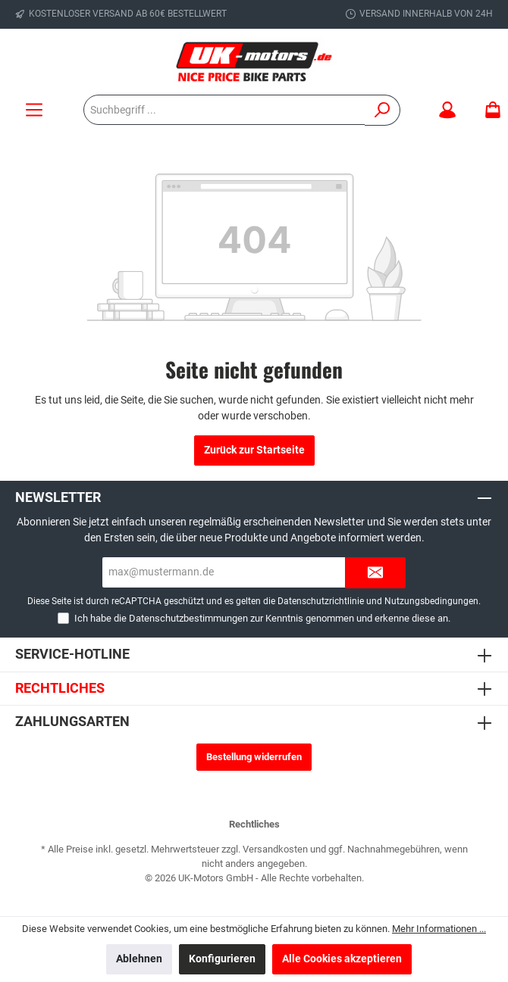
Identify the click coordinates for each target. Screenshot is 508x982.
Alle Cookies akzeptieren (342, 958)
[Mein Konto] (447, 110)
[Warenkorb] (488, 110)
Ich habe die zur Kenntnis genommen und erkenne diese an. (262, 618)
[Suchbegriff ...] (224, 110)
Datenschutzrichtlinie (321, 601)
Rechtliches (60, 688)
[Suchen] (382, 110)
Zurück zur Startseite (254, 450)
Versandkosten (275, 849)
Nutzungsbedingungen (431, 601)
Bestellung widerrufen (254, 756)
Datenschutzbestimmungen (188, 618)
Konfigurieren (222, 958)
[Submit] (375, 572)
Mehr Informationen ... (439, 928)
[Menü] (34, 110)
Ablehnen (139, 958)
